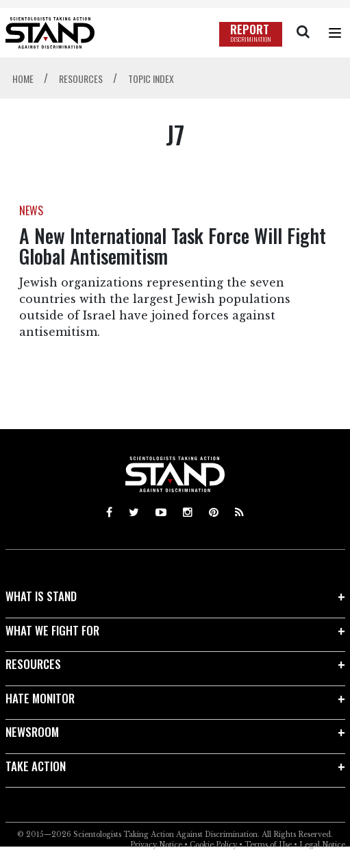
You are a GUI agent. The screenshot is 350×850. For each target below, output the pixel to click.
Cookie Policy (213, 844)
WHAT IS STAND (41, 596)
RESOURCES (33, 663)
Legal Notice (322, 844)
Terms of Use (268, 844)
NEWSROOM (32, 731)
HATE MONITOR (40, 698)
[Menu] (335, 33)
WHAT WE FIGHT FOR (52, 630)
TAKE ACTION (35, 766)
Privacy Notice (156, 844)
